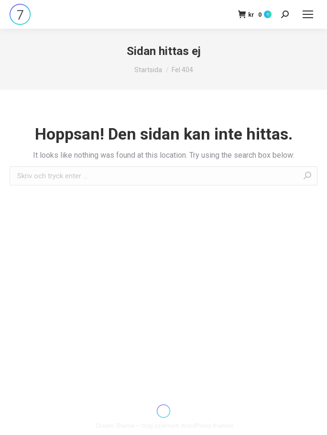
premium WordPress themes (194, 425)
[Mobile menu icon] (307, 14)
